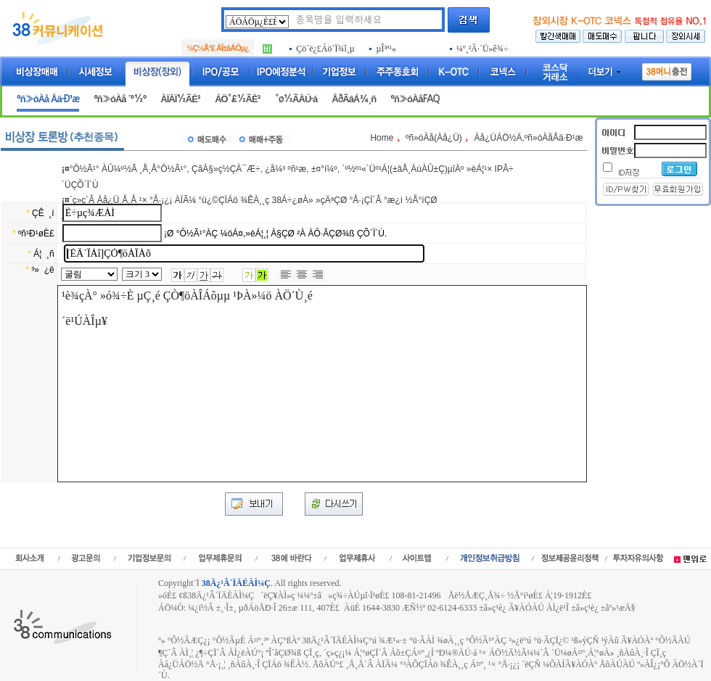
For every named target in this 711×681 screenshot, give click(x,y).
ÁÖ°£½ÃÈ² (237, 99)
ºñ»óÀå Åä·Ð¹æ (48, 99)
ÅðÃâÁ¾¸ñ (354, 99)
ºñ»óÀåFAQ (415, 99)
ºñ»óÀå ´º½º (120, 99)
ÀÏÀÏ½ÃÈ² (180, 99)
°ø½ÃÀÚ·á (296, 99)
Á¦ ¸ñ (43, 254)
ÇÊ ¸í (43, 213)
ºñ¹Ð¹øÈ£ (36, 233)
